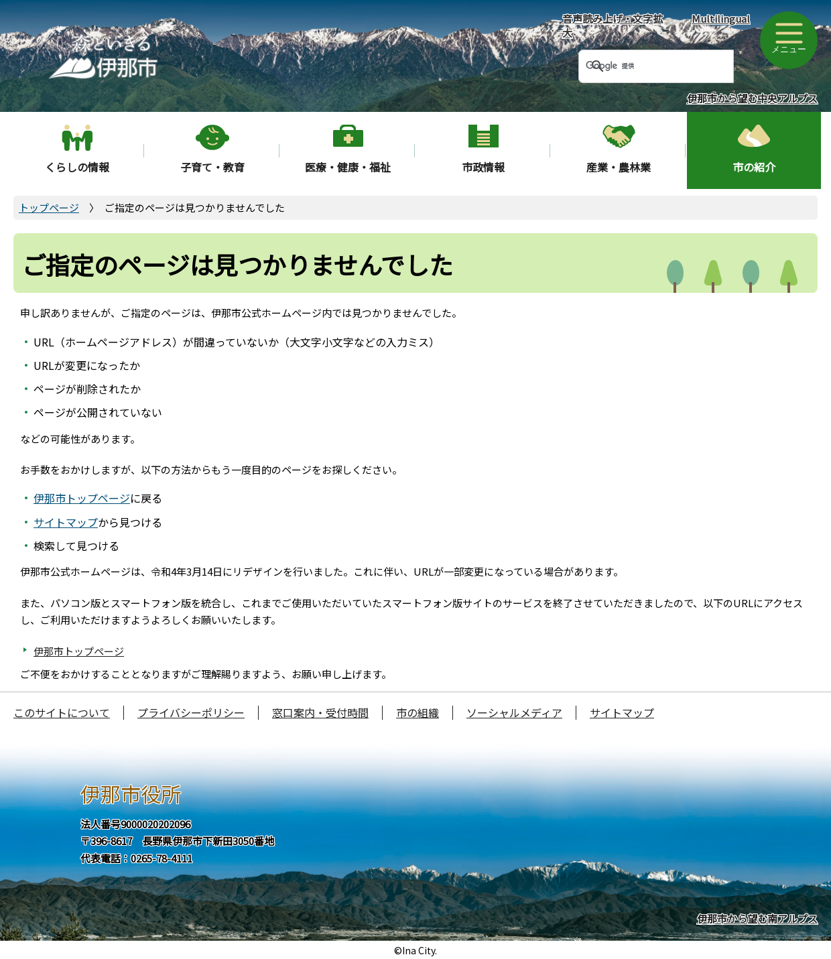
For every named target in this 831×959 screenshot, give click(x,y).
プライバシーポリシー (191, 712)
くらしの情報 (77, 167)
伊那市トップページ (82, 498)
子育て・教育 (212, 167)
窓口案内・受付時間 (320, 712)
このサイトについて (61, 712)
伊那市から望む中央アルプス (752, 98)
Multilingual (721, 18)
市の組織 (417, 712)
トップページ (49, 207)
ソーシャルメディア (514, 712)
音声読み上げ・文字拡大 (612, 25)
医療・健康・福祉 (348, 167)
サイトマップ (66, 522)
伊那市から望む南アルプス (757, 918)
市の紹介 (753, 167)
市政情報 (483, 167)
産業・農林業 (618, 167)
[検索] (640, 66)
